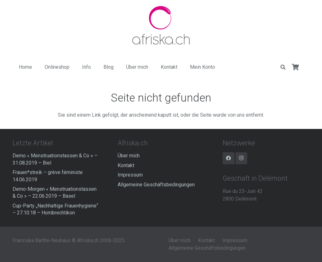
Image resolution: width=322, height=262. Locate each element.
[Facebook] (229, 158)
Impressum (130, 175)
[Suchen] (282, 67)
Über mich (129, 156)
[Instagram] (241, 158)
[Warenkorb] (296, 67)
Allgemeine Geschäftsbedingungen (156, 185)
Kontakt (126, 165)
